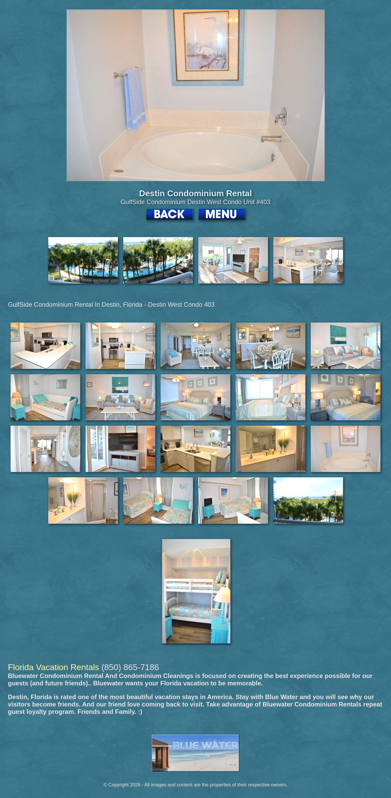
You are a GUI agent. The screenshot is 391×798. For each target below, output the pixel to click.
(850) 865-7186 (130, 667)
